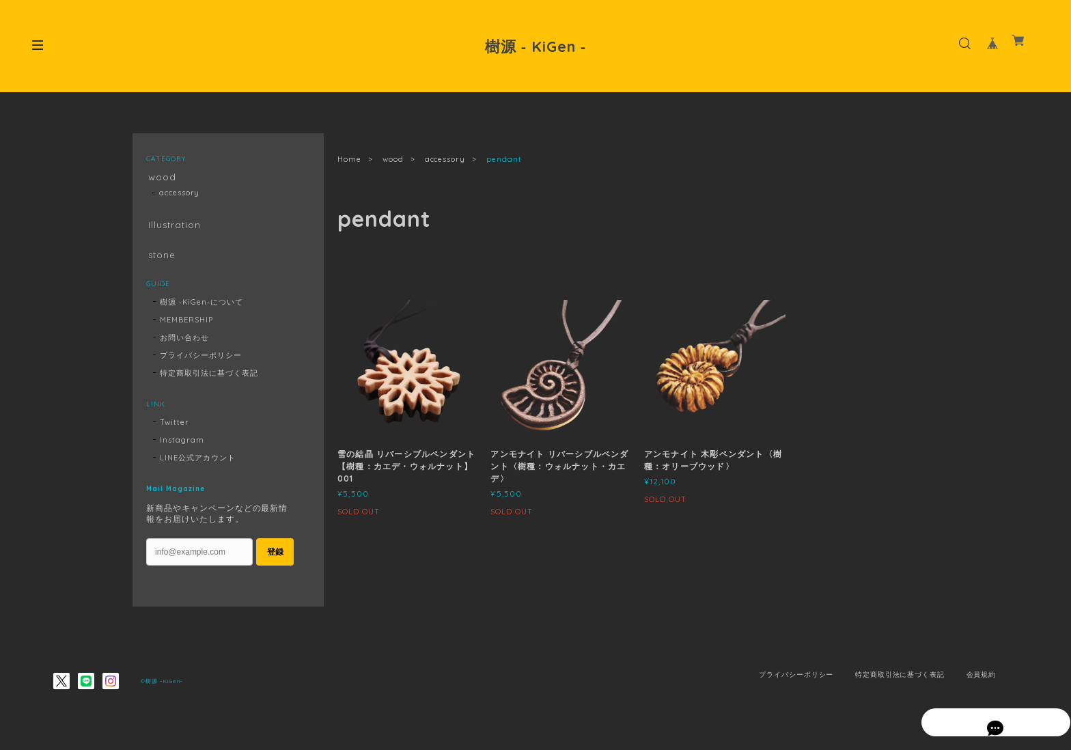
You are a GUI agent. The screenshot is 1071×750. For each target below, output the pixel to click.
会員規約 (981, 681)
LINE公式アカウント (198, 464)
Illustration (173, 228)
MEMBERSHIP (186, 326)
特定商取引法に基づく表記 (209, 380)
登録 (275, 559)
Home (349, 159)
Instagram (182, 447)
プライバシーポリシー (201, 362)
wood (393, 159)
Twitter (174, 429)
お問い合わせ (184, 344)
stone (160, 259)
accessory (445, 159)
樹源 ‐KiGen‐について (201, 309)
